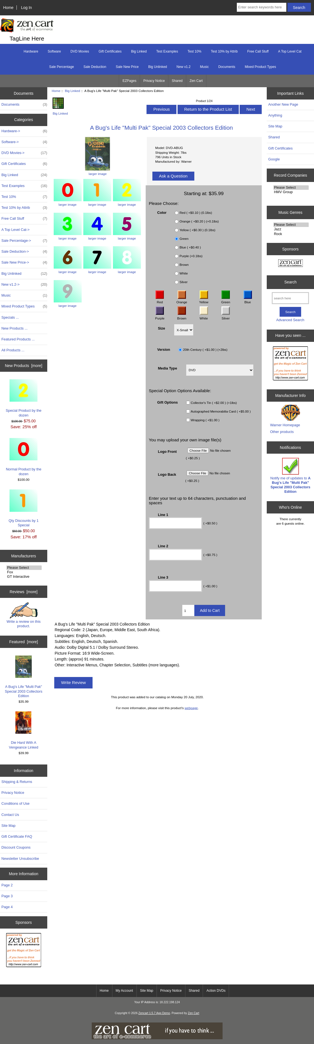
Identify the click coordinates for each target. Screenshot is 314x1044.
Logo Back (167, 474)
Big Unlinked (157, 67)
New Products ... (14, 328)
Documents (226, 67)
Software (54, 51)
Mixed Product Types (260, 67)
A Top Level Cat (290, 51)
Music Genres (290, 212)
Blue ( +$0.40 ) (190, 247)
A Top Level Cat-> (15, 230)
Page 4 (7, 907)
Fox (24, 572)
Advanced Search (290, 320)
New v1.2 (183, 67)
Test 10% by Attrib (224, 51)
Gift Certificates (110, 51)
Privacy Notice (154, 81)
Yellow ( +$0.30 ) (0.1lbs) (197, 230)
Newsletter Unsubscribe (20, 858)
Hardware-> (24, 131)
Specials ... (10, 317)
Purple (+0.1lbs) (191, 256)
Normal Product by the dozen (23, 457)
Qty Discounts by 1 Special (24, 508)
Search (290, 282)
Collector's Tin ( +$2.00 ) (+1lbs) (214, 402)
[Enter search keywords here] (261, 7)
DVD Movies (79, 51)
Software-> (24, 142)
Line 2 (163, 546)
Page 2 (7, 885)
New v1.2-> (24, 284)
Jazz (291, 229)
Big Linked (72, 91)
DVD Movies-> (24, 153)
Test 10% (194, 51)
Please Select (24, 567)
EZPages (129, 81)
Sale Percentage (61, 67)
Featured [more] (23, 642)
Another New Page (283, 104)
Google (274, 159)
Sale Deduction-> (24, 251)
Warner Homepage (285, 425)
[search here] (290, 298)
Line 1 (163, 514)
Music (204, 67)
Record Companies (290, 175)
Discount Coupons (15, 847)
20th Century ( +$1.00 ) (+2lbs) (205, 349)
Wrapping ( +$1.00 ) (205, 420)
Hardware (31, 51)
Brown (184, 264)
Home (8, 7)
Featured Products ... (18, 339)
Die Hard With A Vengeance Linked (23, 730)
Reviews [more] (23, 592)
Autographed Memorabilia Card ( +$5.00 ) (221, 411)
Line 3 (163, 577)
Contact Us (10, 815)
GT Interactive (24, 576)
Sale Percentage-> (24, 240)
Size (161, 328)
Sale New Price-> (24, 262)
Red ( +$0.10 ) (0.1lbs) (196, 212)
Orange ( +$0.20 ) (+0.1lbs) (199, 221)
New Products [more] (23, 365)
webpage (191, 708)
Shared (177, 81)
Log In (26, 7)
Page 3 (7, 896)
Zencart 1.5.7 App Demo (154, 1013)
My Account (124, 991)
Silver (184, 282)
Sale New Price (127, 67)
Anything (275, 115)
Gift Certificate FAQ (16, 836)
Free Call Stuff (257, 51)
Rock (291, 234)
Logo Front (167, 451)
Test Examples (167, 51)
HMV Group (291, 192)
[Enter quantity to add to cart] (188, 610)
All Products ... (12, 350)
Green (184, 238)
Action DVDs (215, 991)
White (184, 273)
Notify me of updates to (290, 476)
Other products (282, 432)
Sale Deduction (95, 67)
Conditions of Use (15, 803)
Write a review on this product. (23, 615)
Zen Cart (196, 81)
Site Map (8, 825)
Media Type (167, 368)
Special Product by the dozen (24, 398)
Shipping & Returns (16, 782)
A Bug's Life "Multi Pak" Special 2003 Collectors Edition (23, 676)
